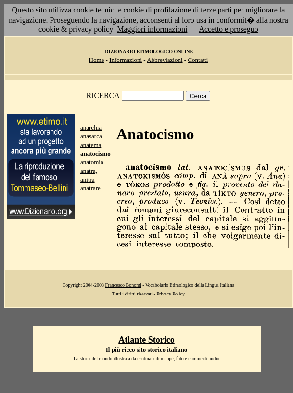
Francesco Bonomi (123, 285)
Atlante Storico (146, 339)
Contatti (198, 59)
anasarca (91, 136)
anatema (90, 144)
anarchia (91, 127)
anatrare (90, 188)
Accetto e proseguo (228, 29)
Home (96, 59)
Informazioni (125, 59)
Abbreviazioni (164, 59)
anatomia (91, 162)
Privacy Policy (170, 293)
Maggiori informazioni (152, 29)
